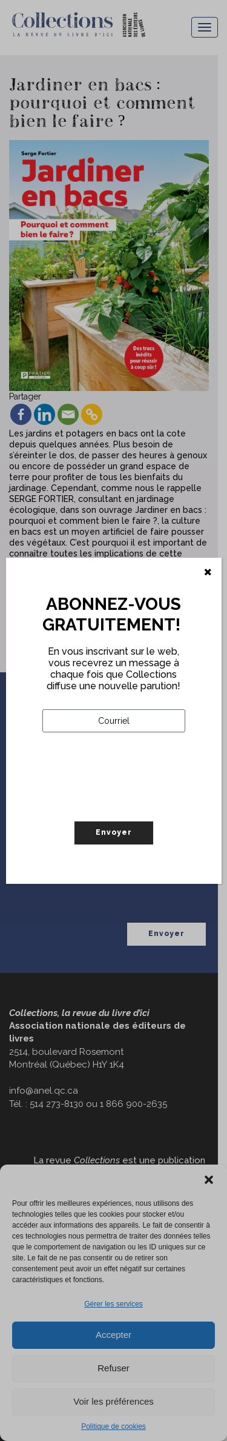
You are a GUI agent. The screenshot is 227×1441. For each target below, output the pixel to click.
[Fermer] (208, 572)
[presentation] (134, 802)
